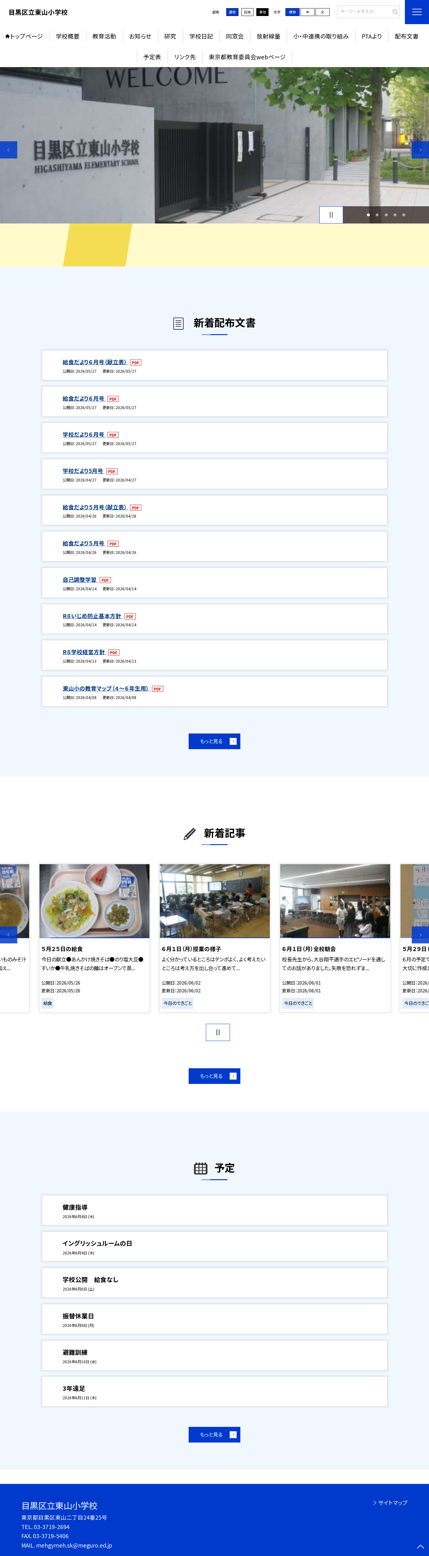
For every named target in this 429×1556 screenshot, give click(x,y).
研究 (170, 36)
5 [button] (403, 215)
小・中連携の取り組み (321, 36)
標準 (292, 11)
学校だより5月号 (83, 471)
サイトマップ (393, 1502)
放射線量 (268, 36)
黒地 (262, 11)
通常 (232, 11)
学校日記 (201, 36)
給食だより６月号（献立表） (95, 362)
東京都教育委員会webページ (247, 56)
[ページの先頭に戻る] (420, 1547)
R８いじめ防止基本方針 (93, 616)
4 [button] (394, 215)
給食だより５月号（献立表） (95, 507)
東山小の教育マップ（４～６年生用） (106, 688)
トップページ (26, 36)
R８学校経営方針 (84, 652)
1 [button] (368, 215)
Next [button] (420, 150)
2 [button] (377, 215)
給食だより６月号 (84, 398)
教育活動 (104, 36)
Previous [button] (8, 150)
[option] (214, 145)
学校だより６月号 (84, 434)
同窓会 (235, 36)
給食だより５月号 (84, 543)
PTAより (372, 36)
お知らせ (140, 36)
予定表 (152, 56)
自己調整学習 (80, 579)
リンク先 (185, 56)
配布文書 (407, 36)
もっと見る (211, 741)
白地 (247, 11)
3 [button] (386, 215)
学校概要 (68, 36)
